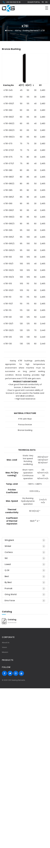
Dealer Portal (34, 2)
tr (43, 2)
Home (9, 27)
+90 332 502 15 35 (12, 2)
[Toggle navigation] (46, 8)
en (46, 2)
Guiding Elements (30, 27)
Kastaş (18, 27)
